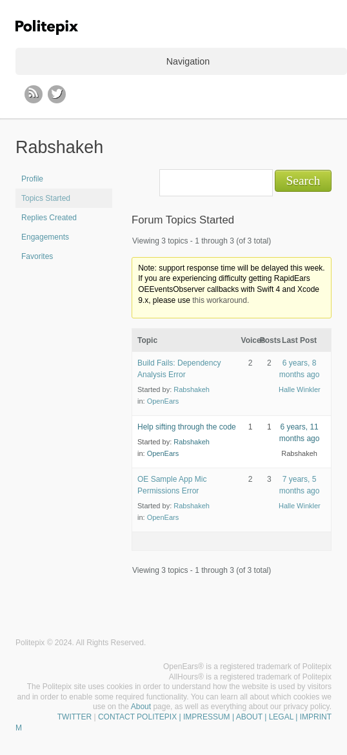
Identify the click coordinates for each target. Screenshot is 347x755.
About (141, 706)
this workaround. (220, 300)
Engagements (45, 237)
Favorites (37, 256)
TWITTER (74, 716)
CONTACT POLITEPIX (137, 716)
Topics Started (45, 198)
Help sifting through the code (186, 426)
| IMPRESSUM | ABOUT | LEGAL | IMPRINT (254, 716)
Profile (32, 178)
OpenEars (163, 401)
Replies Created (49, 217)
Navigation (188, 61)
